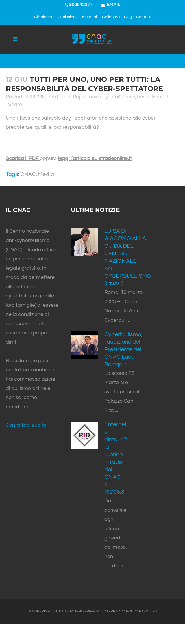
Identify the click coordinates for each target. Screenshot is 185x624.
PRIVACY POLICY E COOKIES (134, 611)
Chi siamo (43, 17)
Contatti (143, 17)
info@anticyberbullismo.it (138, 97)
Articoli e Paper (69, 97)
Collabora (111, 17)
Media (46, 174)
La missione (67, 17)
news (95, 97)
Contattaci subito (26, 425)
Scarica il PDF (23, 158)
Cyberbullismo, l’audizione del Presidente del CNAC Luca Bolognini (123, 349)
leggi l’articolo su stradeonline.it (95, 158)
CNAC (28, 174)
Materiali (90, 17)
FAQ (128, 17)
